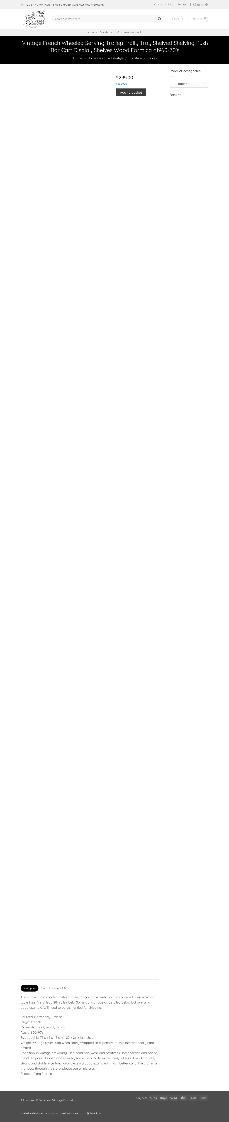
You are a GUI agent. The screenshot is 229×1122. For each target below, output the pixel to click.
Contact (159, 4)
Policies (182, 4)
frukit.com (97, 1113)
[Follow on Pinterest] (206, 4)
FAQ (170, 4)
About (92, 32)
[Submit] (159, 19)
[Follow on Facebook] (190, 4)
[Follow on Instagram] (194, 4)
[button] (177, 19)
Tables (152, 58)
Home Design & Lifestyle (105, 58)
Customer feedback (129, 32)
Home (77, 58)
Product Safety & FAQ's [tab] (54, 988)
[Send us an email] (198, 4)
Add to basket (131, 92)
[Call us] (202, 4)
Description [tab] (29, 988)
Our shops (107, 32)
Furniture (135, 58)
